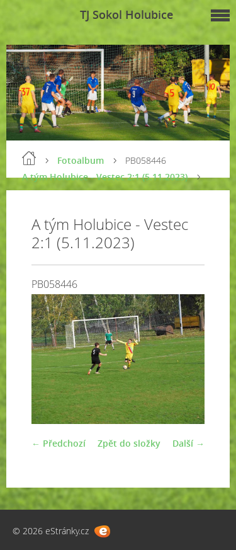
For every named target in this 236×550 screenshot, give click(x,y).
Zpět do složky (129, 443)
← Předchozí (58, 443)
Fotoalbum (80, 160)
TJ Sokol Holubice (126, 14)
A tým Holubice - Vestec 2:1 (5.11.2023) (105, 177)
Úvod (29, 158)
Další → (188, 443)
